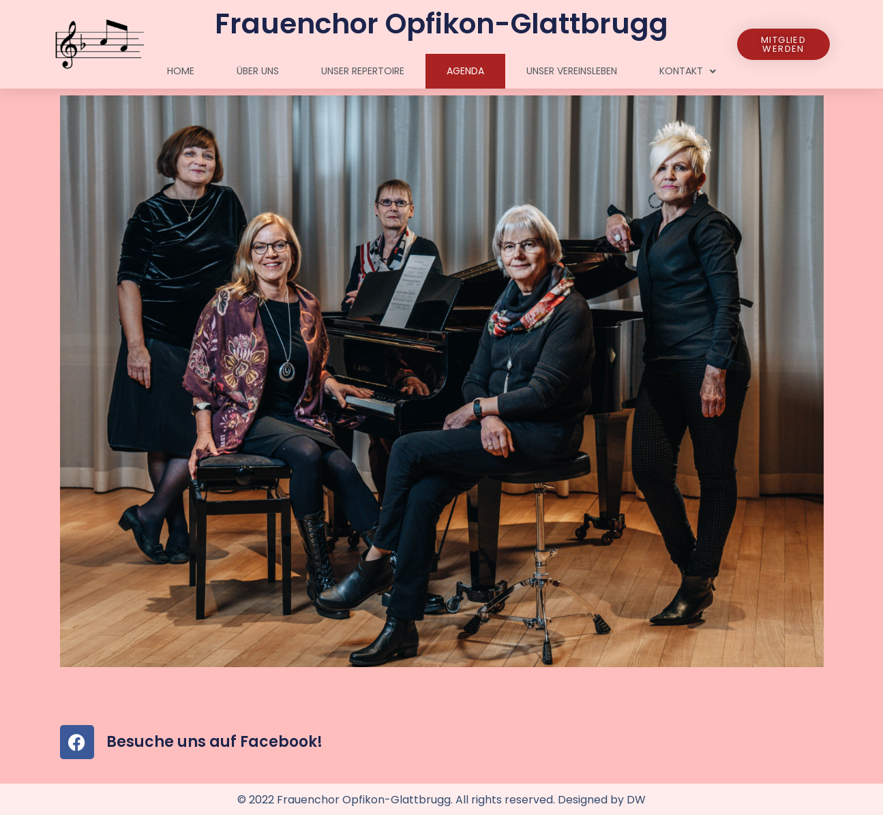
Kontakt (687, 71)
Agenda (465, 71)
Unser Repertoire (362, 71)
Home (180, 71)
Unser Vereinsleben (571, 71)
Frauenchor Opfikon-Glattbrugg (441, 23)
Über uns (258, 71)
